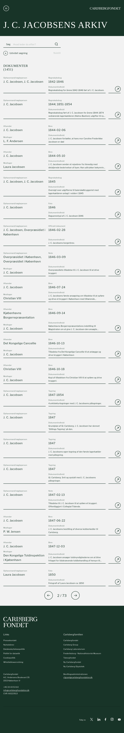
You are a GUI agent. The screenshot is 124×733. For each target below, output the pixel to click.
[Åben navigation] (6, 8)
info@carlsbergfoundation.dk (16, 690)
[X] (91, 720)
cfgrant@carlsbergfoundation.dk (78, 677)
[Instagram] (112, 720)
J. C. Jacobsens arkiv (55, 25)
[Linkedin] (98, 720)
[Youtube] (119, 720)
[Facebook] (105, 720)
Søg (8, 44)
